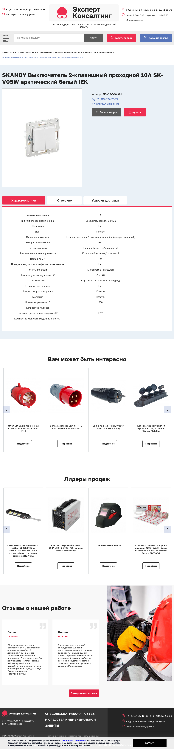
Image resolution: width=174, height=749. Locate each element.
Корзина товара (158, 37)
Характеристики (23, 200)
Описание (64, 200)
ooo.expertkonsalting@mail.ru (22, 14)
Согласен (150, 743)
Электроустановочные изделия (97, 52)
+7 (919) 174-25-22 (107, 99)
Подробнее (23, 443)
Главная (6, 52)
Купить (136, 112)
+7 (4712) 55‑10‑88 (35, 9)
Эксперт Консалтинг (19, 713)
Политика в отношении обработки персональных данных (72, 736)
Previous (6, 409)
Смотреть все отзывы (84, 693)
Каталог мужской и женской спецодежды (31, 52)
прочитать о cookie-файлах (73, 740)
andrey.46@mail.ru (107, 103)
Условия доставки (105, 200)
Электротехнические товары (66, 52)
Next (167, 409)
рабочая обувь (82, 713)
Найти (93, 37)
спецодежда (56, 713)
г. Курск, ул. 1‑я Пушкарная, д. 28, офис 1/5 (149, 9)
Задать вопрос (123, 37)
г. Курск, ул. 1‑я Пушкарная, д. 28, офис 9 (145, 721)
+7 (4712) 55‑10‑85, (16, 9)
